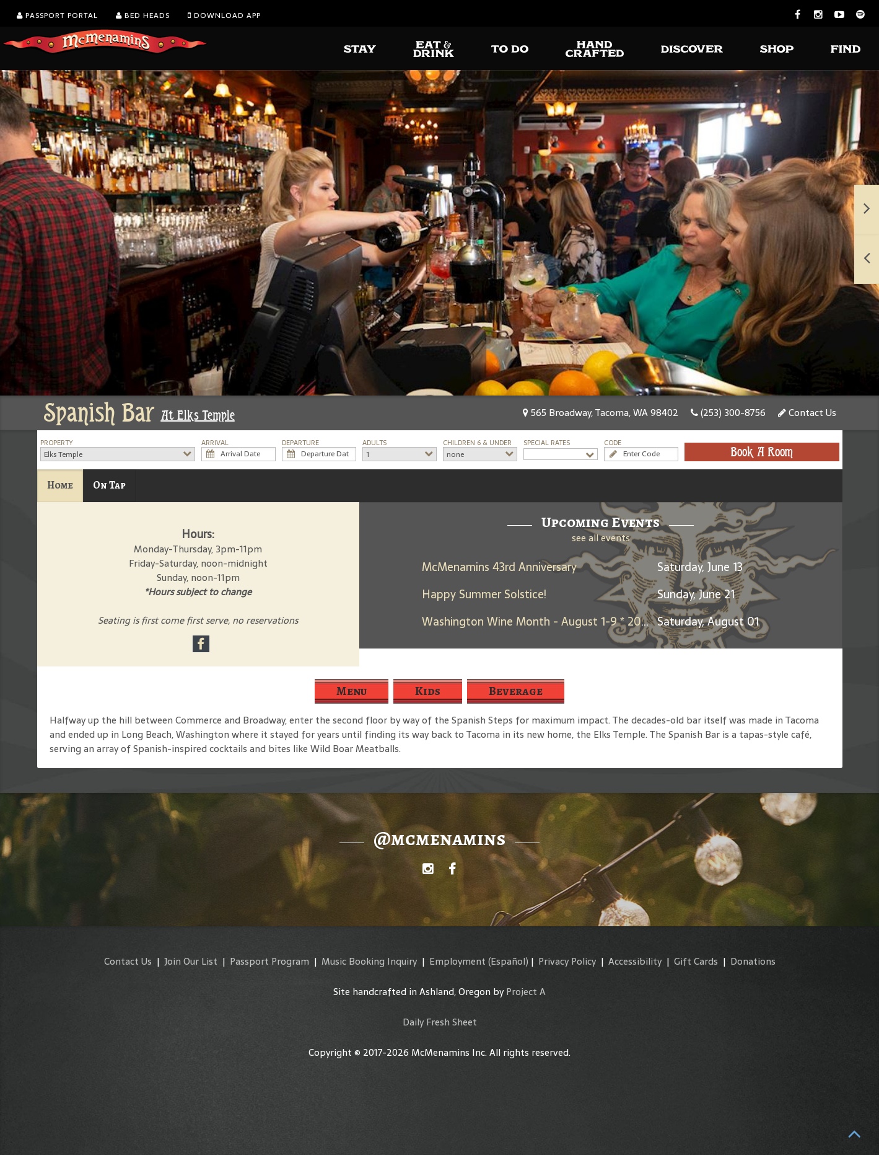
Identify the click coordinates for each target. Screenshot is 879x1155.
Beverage (516, 691)
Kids (427, 691)
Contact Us (807, 412)
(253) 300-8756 (728, 412)
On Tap (109, 485)
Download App (224, 15)
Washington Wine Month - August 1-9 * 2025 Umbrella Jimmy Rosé (593, 622)
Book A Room (761, 452)
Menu (351, 691)
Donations (753, 961)
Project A (526, 991)
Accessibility (635, 961)
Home (60, 485)
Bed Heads (143, 15)
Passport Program (269, 961)
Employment (457, 961)
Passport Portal (57, 15)
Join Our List (190, 961)
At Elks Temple (198, 415)
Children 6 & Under (477, 443)
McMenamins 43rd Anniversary (499, 567)
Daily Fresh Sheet (440, 1022)
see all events (601, 537)
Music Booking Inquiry (369, 961)
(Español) (508, 961)
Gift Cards (696, 961)
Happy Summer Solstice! (484, 594)
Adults (374, 443)
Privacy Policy (567, 961)
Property (56, 443)
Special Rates (546, 443)
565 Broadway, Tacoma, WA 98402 (600, 412)
